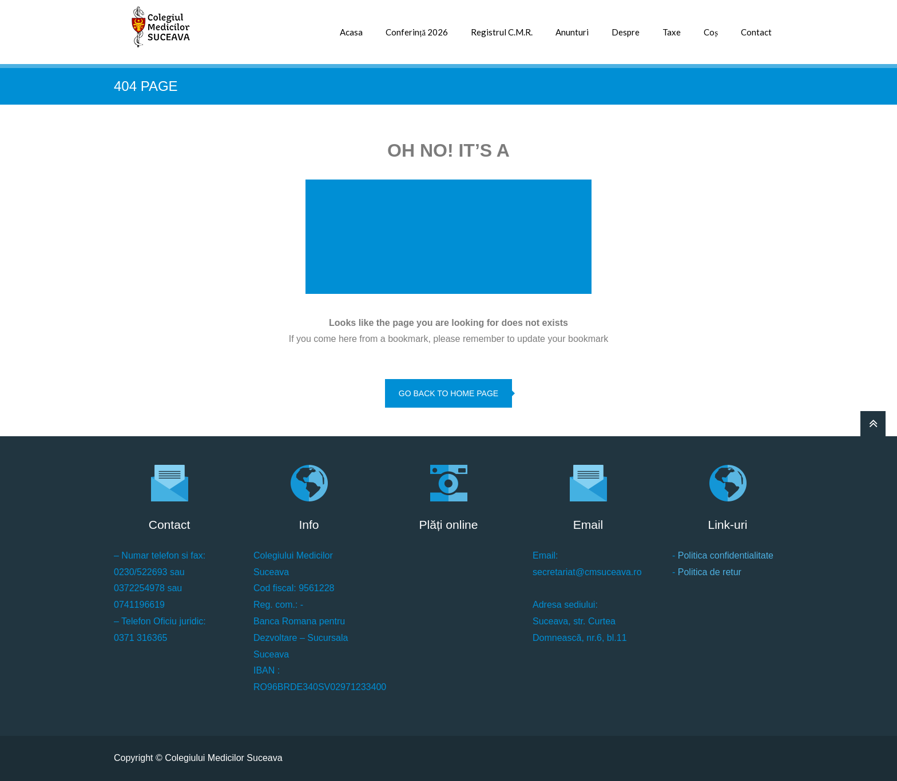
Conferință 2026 (417, 32)
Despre (626, 32)
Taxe (671, 32)
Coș (711, 32)
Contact (756, 32)
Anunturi (572, 32)
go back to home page (448, 393)
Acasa (351, 32)
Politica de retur (709, 572)
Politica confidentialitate (725, 555)
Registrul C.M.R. (502, 32)
